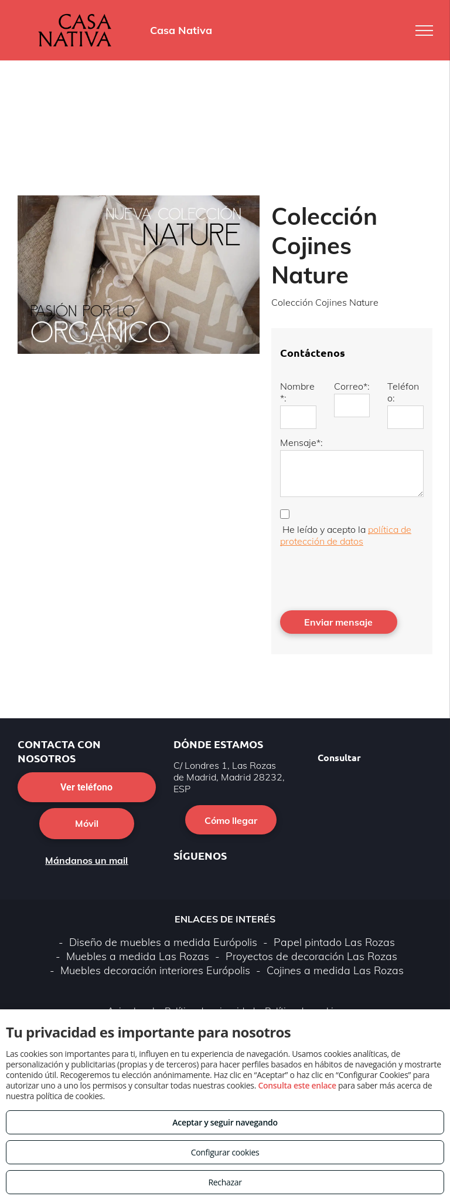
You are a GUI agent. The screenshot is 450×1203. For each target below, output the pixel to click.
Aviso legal (131, 959)
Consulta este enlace (297, 1085)
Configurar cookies (225, 1152)
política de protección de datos (345, 535)
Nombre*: (297, 392)
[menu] (424, 30)
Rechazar (224, 1182)
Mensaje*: (301, 442)
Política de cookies (304, 959)
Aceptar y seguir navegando (224, 1122)
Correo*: (352, 386)
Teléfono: (403, 392)
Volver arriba (225, 995)
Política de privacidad (210, 959)
